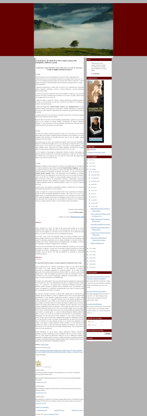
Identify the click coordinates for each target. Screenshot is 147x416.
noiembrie (94, 175)
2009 (90, 261)
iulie (92, 187)
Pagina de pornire (59, 410)
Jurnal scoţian (44, 344)
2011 (90, 254)
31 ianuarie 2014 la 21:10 (41, 392)
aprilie (93, 197)
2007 (90, 267)
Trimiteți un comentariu (42, 407)
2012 (90, 251)
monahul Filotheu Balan (47, 352)
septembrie (94, 181)
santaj (81, 352)
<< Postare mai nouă (41, 410)
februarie (93, 203)
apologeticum (43, 350)
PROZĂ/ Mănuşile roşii (97, 243)
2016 (90, 163)
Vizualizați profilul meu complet (96, 152)
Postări (91, 321)
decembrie (94, 172)
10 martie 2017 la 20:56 (40, 403)
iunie (92, 190)
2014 (90, 169)
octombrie (94, 178)
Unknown (92, 149)
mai (92, 194)
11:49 (48, 347)
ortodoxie (69, 352)
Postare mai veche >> (78, 410)
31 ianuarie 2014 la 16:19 (41, 382)
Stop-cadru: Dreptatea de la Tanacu (100, 224)
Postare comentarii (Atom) (51, 414)
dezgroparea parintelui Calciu (54, 350)
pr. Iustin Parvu (75, 352)
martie (93, 200)
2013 (90, 248)
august (93, 184)
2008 (90, 264)
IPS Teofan (73, 350)
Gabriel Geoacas (66, 350)
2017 (90, 160)
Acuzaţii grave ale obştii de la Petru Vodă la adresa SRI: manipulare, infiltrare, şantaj (56, 62)
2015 (90, 166)
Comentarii (92, 325)
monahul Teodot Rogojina (60, 352)
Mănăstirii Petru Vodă (77, 217)
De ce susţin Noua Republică (94, 304)
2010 (90, 258)
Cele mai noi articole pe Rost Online (96, 291)
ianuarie (93, 206)
